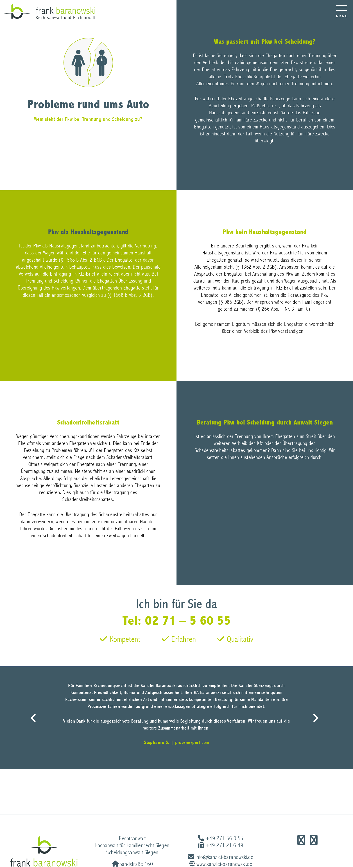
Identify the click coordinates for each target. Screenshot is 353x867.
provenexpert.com (192, 742)
